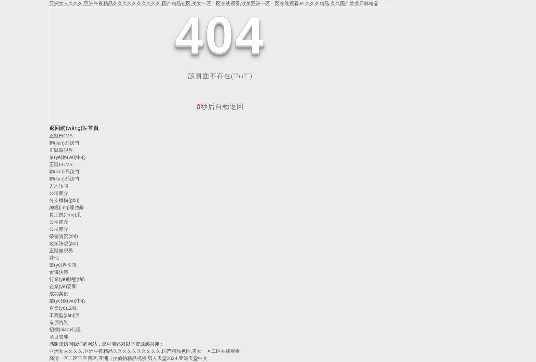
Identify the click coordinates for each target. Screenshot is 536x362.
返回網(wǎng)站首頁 (74, 128)
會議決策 (58, 272)
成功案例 (58, 293)
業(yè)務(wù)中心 (67, 157)
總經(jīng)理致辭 (66, 207)
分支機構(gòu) (64, 200)
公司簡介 (58, 193)
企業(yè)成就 (63, 308)
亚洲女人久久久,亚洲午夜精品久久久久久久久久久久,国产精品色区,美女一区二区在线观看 (144, 351)
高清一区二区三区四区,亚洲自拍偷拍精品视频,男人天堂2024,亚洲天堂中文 (128, 358)
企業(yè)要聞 (63, 286)
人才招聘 (58, 186)
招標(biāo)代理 (65, 329)
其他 (54, 257)
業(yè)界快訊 (63, 265)
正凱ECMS (60, 135)
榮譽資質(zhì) (63, 236)
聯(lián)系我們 (64, 143)
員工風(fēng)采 (65, 214)
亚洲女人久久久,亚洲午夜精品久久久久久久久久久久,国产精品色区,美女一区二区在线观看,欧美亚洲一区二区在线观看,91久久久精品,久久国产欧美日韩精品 (213, 3)
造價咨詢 (58, 322)
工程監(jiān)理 (64, 315)
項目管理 (58, 336)
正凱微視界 (61, 150)
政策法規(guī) (63, 243)
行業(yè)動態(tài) (67, 279)
